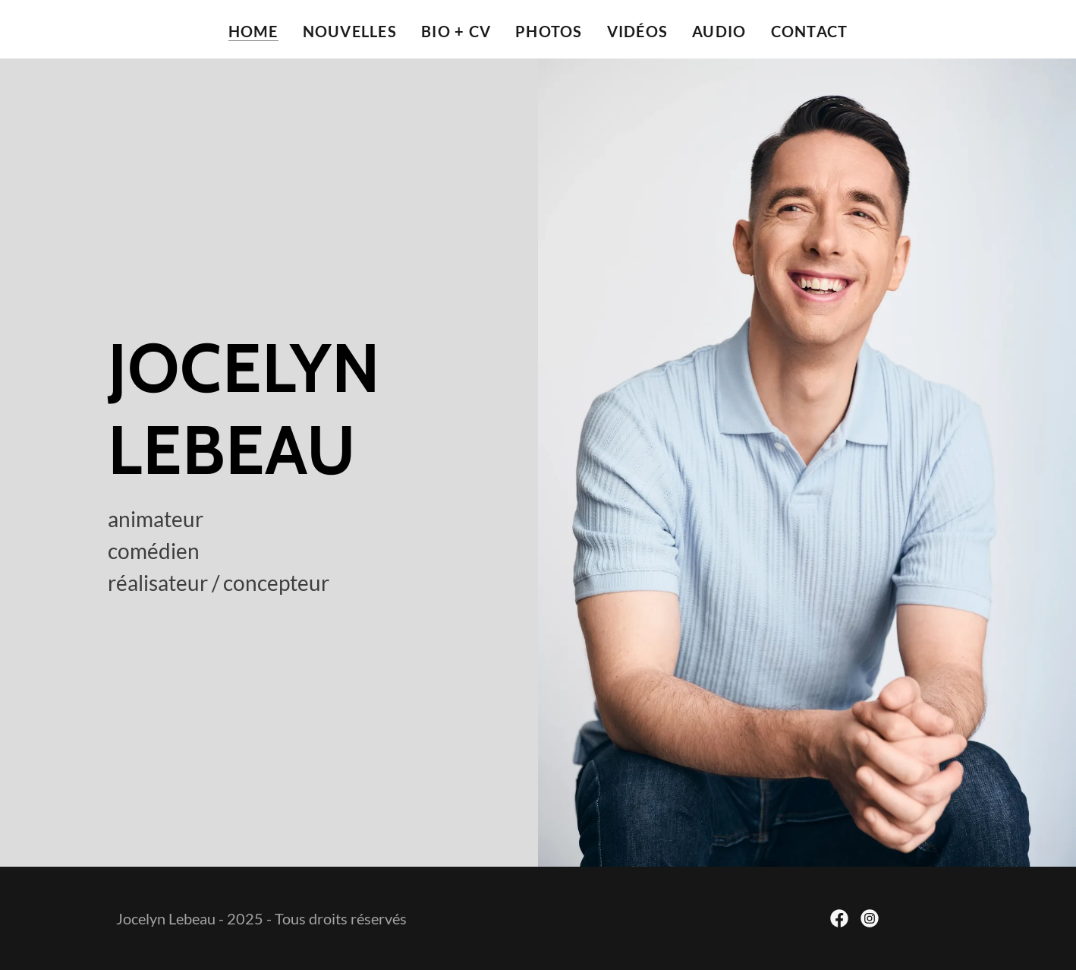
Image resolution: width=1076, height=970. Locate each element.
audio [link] (719, 31)
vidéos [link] (638, 31)
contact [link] (809, 31)
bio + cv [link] (456, 31)
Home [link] (253, 31)
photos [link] (549, 31)
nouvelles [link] (350, 31)
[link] (839, 918)
